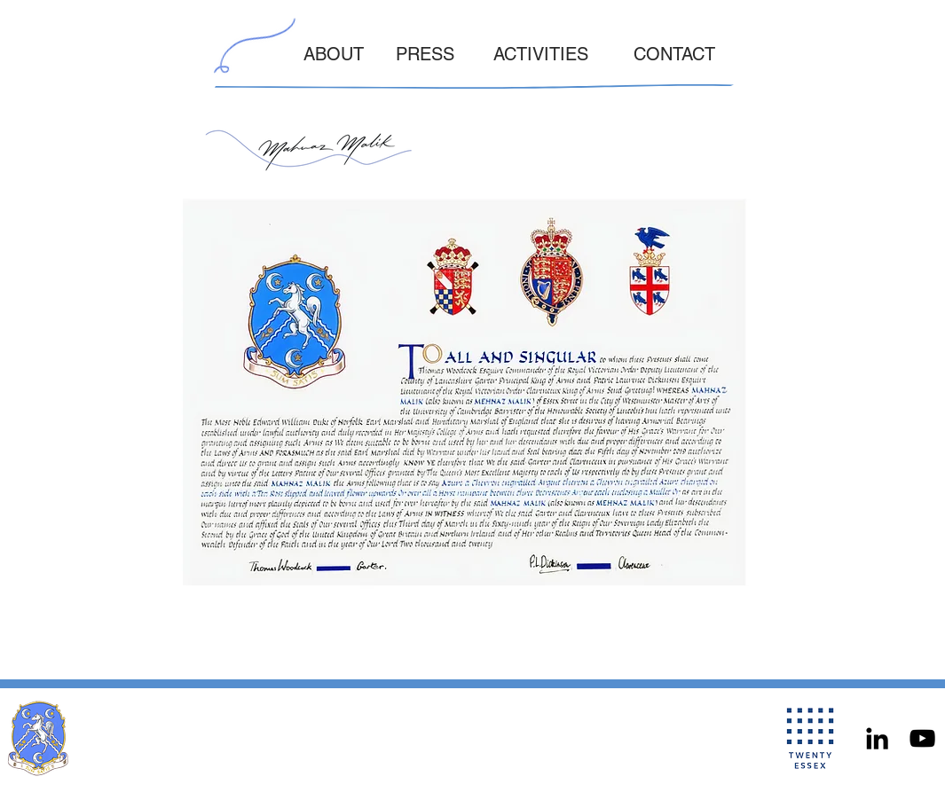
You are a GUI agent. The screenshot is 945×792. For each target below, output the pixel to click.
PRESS (425, 54)
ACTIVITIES (540, 54)
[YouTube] (922, 738)
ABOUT (333, 54)
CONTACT (674, 54)
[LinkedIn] (877, 738)
